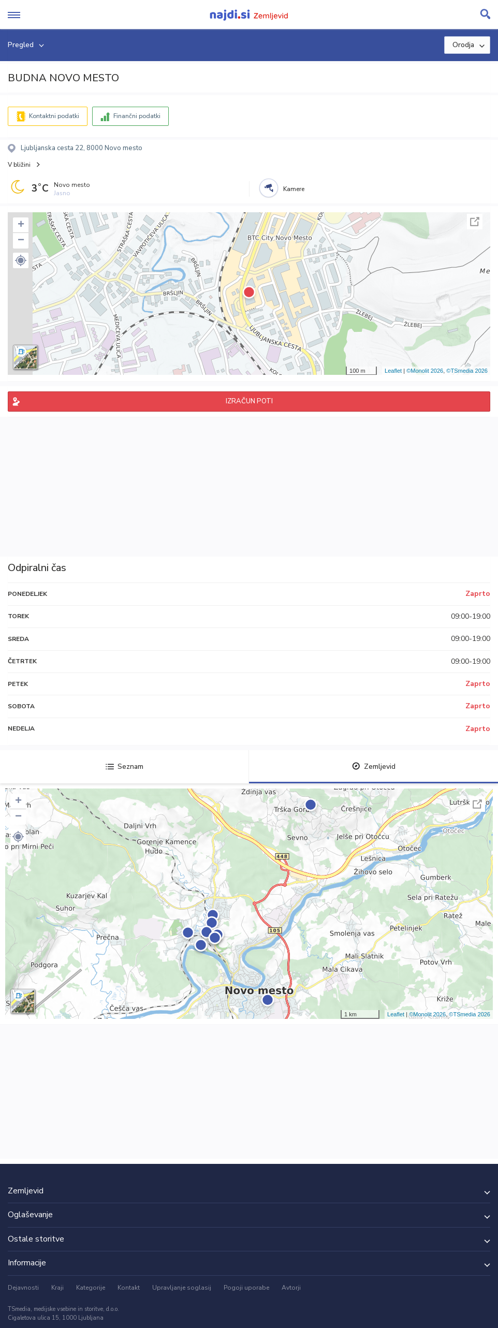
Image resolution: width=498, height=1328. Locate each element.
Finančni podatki (136, 116)
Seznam (124, 766)
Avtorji (291, 1287)
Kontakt (129, 1287)
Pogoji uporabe (246, 1287)
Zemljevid (374, 766)
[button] (20, 260)
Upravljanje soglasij (181, 1287)
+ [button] (21, 225)
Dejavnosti (23, 1287)
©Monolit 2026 (424, 371)
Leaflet (393, 371)
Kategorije (90, 1287)
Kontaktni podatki (54, 116)
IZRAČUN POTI (249, 401)
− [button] (21, 241)
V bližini (19, 164)
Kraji (57, 1287)
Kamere (293, 189)
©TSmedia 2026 (467, 371)
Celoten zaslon (474, 221)
